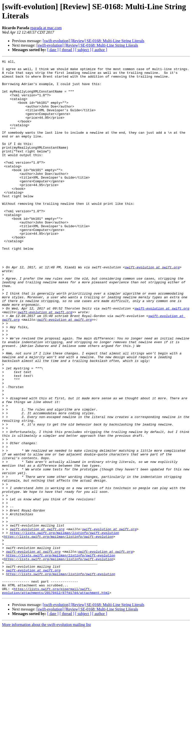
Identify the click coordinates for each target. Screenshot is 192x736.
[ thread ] (67, 50)
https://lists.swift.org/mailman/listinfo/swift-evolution (64, 628)
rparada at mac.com (46, 28)
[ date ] (52, 50)
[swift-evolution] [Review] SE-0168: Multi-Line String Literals (93, 41)
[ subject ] (83, 50)
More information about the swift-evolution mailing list (46, 732)
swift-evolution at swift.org (152, 309)
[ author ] (99, 50)
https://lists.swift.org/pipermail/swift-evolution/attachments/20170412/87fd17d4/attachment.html (55, 697)
